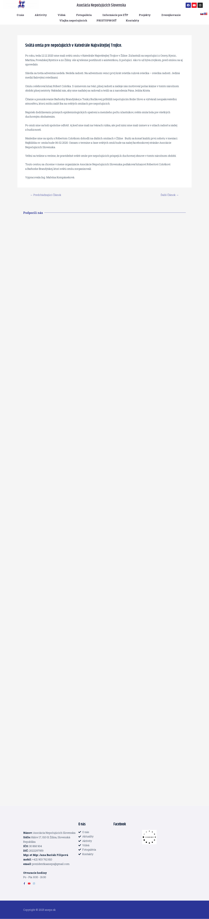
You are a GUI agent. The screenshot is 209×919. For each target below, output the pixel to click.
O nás (20, 15)
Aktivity (41, 15)
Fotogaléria (84, 15)
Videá (61, 15)
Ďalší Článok (169, 195)
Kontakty (132, 20)
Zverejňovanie (171, 15)
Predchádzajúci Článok (46, 195)
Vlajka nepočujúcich (73, 20)
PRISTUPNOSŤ (107, 20)
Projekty (145, 15)
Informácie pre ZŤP (115, 15)
